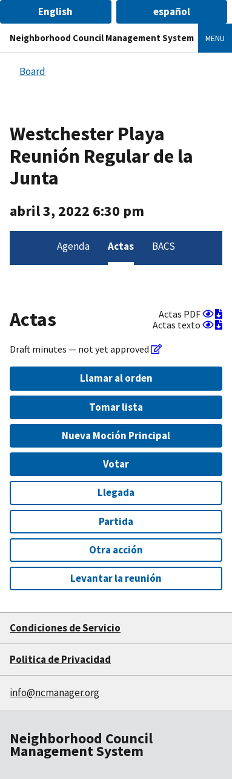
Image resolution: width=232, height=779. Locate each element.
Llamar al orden (116, 378)
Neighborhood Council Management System (102, 38)
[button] (55, 12)
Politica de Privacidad (60, 659)
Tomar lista (116, 407)
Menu (215, 38)
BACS (163, 246)
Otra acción (116, 549)
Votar (116, 464)
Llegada (116, 492)
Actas (121, 246)
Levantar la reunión (116, 578)
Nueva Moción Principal (116, 435)
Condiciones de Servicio (65, 627)
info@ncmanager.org (54, 692)
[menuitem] (73, 248)
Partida (116, 521)
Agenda (73, 246)
